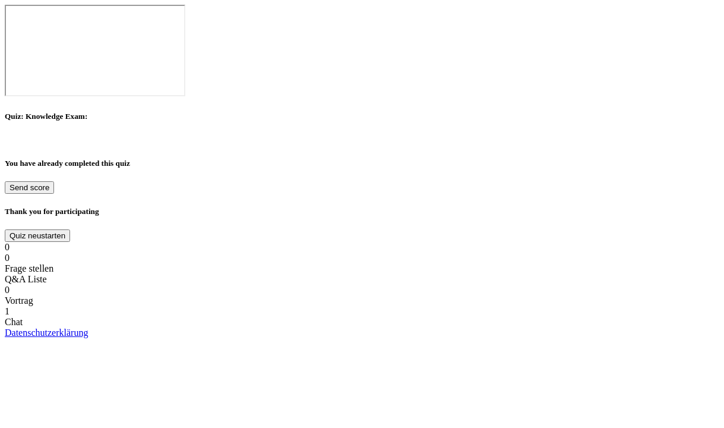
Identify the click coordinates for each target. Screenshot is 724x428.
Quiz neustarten (37, 235)
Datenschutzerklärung (46, 333)
